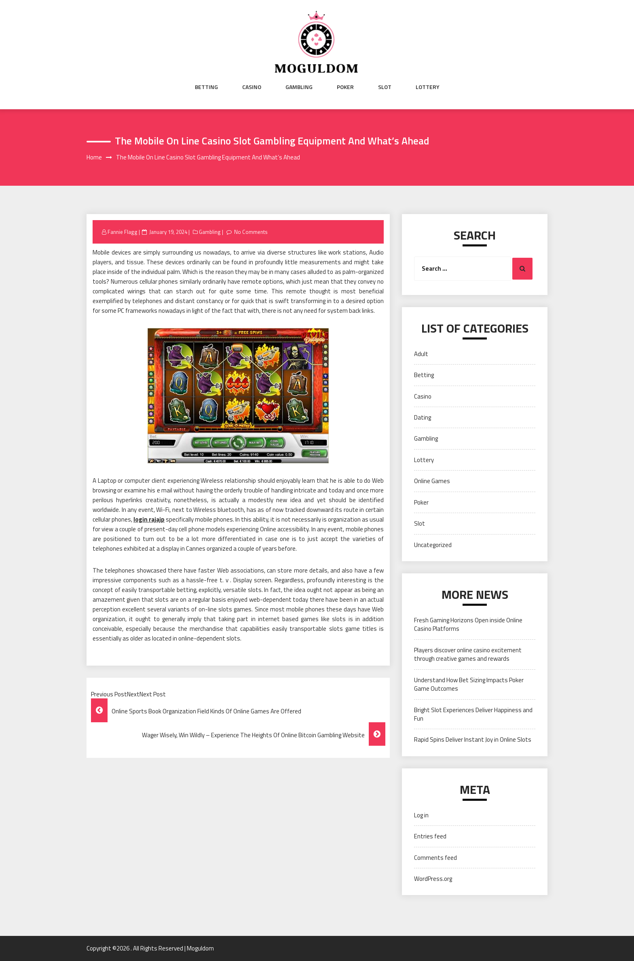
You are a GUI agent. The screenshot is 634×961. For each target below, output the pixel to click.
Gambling (299, 87)
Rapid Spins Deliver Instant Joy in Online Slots (472, 739)
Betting (206, 87)
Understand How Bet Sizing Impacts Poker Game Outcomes (469, 684)
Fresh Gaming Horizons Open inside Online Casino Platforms (468, 624)
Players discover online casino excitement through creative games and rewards (468, 654)
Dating (422, 417)
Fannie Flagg (122, 232)
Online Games (432, 481)
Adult (421, 354)
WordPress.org (433, 878)
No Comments (251, 232)
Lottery (428, 87)
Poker (345, 87)
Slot (384, 87)
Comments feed (435, 857)
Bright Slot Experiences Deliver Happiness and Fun (473, 714)
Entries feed (430, 836)
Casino (251, 87)
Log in (421, 815)
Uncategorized (433, 544)
